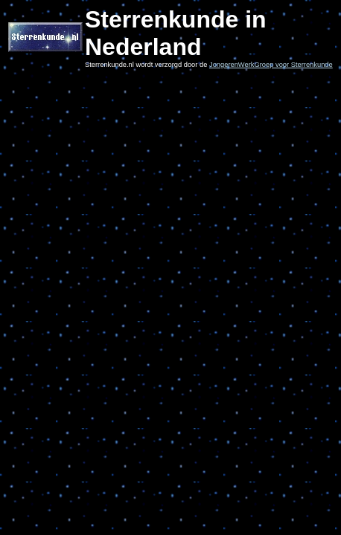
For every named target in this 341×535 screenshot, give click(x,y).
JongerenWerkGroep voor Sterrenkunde (271, 64)
